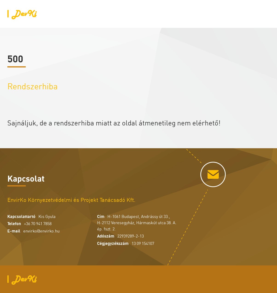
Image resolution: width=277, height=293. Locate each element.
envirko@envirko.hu (41, 230)
